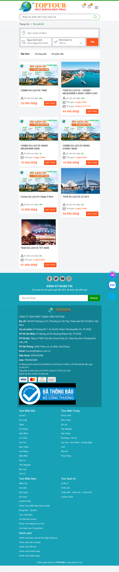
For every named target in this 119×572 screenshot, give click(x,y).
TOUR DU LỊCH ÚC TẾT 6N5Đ (35, 253)
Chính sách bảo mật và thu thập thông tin (38, 538)
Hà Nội (22, 414)
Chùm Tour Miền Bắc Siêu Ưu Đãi (35, 504)
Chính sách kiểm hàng (30, 558)
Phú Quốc (24, 491)
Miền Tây (23, 482)
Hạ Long (23, 419)
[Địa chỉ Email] (53, 304)
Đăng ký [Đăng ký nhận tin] (94, 304)
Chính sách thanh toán (30, 554)
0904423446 (37, 357)
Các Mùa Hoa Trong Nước (32, 527)
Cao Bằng (24, 450)
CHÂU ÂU (66, 486)
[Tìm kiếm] (95, 17)
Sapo (80, 565)
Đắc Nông (66, 432)
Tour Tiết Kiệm (26, 513)
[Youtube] (62, 285)
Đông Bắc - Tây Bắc (28, 509)
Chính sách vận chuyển (30, 545)
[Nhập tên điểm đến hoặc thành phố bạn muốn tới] (55, 17)
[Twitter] (56, 285)
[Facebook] (49, 285)
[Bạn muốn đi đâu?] (62, 33)
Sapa (21, 423)
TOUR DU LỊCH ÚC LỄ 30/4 (76, 200)
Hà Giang (23, 428)
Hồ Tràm (23, 495)
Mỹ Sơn (65, 450)
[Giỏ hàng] (88, 7)
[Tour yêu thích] (82, 7)
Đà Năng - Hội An (69, 436)
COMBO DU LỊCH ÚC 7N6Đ (34, 90)
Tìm (92, 42)
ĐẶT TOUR (50, 104)
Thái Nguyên (25, 463)
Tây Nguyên (67, 428)
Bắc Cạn (23, 468)
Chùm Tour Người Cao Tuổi (32, 522)
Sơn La (22, 459)
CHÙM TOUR (25, 500)
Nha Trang (66, 419)
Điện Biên (24, 454)
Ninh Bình (24, 432)
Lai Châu (23, 436)
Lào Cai (23, 441)
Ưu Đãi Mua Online (28, 518)
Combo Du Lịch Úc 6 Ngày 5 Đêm (37, 200)
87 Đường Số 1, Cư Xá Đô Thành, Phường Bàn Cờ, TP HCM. (62, 331)
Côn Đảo (23, 486)
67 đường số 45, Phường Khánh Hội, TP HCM (58, 335)
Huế (63, 446)
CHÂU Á (65, 482)
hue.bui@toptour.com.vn (38, 352)
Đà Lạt (64, 423)
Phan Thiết (66, 414)
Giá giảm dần (57, 54)
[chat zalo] (112, 285)
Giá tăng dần (40, 54)
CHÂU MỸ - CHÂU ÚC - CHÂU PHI (77, 491)
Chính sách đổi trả (28, 549)
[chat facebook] (112, 274)
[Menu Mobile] (97, 7)
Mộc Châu (24, 446)
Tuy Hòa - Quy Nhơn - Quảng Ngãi (77, 441)
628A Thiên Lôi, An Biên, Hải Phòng (51, 348)
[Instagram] (69, 285)
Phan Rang (66, 454)
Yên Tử (22, 472)
